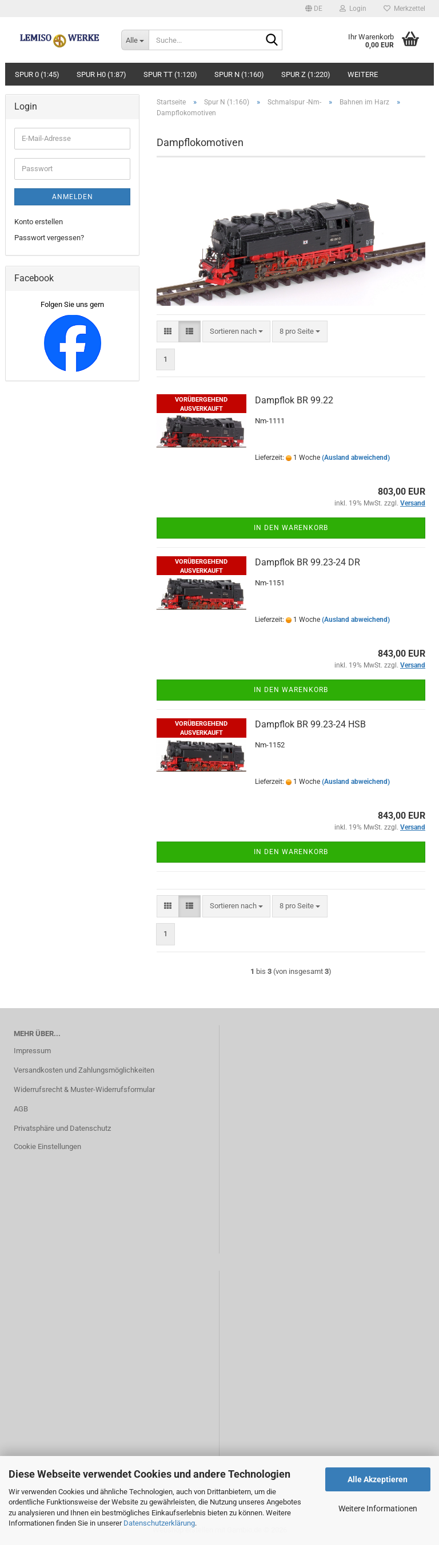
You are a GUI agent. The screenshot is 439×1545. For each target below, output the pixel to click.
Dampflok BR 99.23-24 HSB (310, 724)
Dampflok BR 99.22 (294, 400)
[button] (314, 8)
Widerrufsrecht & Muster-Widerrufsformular (84, 1089)
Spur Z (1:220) (305, 74)
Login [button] (353, 9)
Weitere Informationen (377, 1508)
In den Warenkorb (291, 528)
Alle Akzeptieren (378, 1479)
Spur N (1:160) (239, 74)
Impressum (32, 1050)
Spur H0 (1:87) (101, 74)
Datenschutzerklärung (159, 1523)
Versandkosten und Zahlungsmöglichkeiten (84, 1070)
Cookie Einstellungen (47, 1146)
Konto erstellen (38, 221)
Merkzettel (404, 9)
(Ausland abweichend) (356, 458)
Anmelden (72, 197)
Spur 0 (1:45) (37, 74)
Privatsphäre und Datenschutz (62, 1128)
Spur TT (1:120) (170, 74)
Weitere (363, 74)
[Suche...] (135, 40)
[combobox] (236, 332)
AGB (21, 1109)
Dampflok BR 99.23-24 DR (307, 562)
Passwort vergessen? (49, 237)
